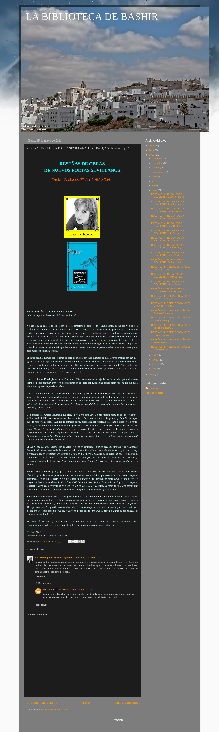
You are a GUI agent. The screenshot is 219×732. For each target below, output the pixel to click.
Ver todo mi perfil (154, 392)
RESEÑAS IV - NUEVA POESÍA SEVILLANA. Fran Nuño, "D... (167, 239)
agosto (155, 176)
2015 (152, 145)
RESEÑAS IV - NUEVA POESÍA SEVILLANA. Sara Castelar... (167, 224)
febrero (156, 364)
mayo (155, 190)
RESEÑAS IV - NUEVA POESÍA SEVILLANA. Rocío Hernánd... (168, 210)
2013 (152, 154)
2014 (152, 150)
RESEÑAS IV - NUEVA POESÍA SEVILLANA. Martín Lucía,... (167, 275)
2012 (152, 374)
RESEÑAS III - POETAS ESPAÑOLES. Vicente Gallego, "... (171, 319)
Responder (40, 576)
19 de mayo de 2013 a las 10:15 (90, 557)
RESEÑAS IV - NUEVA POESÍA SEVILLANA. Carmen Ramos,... (168, 195)
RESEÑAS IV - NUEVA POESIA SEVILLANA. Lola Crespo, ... (167, 231)
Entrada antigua (126, 702)
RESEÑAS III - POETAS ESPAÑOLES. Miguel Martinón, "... (171, 326)
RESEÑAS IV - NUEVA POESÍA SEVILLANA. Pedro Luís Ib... (167, 261)
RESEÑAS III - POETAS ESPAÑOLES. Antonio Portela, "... (171, 348)
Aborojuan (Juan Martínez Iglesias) (54, 557)
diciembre (157, 158)
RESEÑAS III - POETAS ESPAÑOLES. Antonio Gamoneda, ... (171, 311)
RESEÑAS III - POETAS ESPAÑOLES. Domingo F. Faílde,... (171, 304)
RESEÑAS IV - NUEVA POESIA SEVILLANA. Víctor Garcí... (167, 282)
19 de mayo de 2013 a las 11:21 (75, 589)
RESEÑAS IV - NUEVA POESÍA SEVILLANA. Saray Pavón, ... (167, 253)
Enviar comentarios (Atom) (55, 709)
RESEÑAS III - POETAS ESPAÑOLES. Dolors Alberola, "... (171, 333)
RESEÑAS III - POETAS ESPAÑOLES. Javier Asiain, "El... (171, 341)
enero (155, 368)
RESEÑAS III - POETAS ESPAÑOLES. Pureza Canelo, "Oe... (171, 297)
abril (154, 355)
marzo (155, 359)
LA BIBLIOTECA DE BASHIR (92, 16)
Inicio (86, 702)
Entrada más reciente (42, 702)
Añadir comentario (38, 614)
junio (154, 185)
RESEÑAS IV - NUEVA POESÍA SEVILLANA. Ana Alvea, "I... (167, 217)
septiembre (158, 172)
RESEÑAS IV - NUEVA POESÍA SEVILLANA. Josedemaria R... (168, 202)
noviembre (157, 163)
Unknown (48, 589)
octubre (156, 167)
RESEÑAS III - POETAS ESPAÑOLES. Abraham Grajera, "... (171, 268)
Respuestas (44, 583)
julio (154, 181)
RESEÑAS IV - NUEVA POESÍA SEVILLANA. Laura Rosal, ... (167, 246)
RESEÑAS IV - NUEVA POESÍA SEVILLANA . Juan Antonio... (167, 290)
